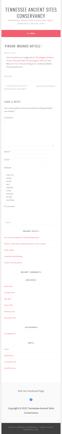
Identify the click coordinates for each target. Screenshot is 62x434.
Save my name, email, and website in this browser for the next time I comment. (10, 190)
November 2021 (10, 318)
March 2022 (8, 305)
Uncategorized (9, 333)
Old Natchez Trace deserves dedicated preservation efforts (15, 87)
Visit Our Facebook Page (31, 391)
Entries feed (8, 355)
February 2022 (9, 311)
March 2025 (8, 286)
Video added (9, 250)
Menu (32, 33)
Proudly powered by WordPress (23, 427)
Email (7, 159)
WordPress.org (9, 368)
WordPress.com (31, 430)
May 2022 (7, 299)
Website (7, 167)
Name (7, 151)
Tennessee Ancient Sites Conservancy (31, 12)
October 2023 (9, 292)
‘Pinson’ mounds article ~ (13, 262)
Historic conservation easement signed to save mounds (25, 244)
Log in (6, 349)
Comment (8, 119)
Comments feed (10, 362)
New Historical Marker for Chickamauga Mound (21, 237)
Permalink (8, 76)
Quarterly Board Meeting (47, 86)
